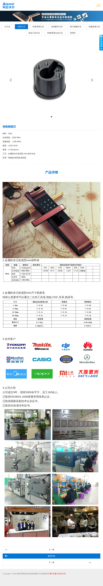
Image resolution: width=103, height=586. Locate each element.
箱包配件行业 (57, 27)
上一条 (51, 550)
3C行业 (7, 27)
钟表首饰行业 (38, 27)
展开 (101, 42)
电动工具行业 (34, 33)
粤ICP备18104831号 (58, 574)
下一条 (51, 562)
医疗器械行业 (75, 27)
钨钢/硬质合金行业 (55, 33)
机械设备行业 (94, 27)
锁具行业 (21, 27)
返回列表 (51, 556)
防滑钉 (73, 33)
